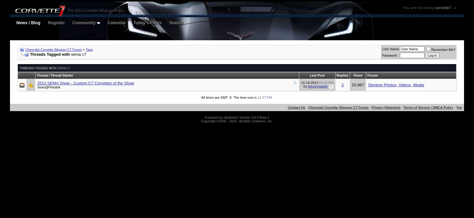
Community (86, 22)
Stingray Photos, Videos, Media (396, 85)
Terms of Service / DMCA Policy (428, 107)
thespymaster (318, 86)
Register (56, 22)
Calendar (117, 22)
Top (459, 107)
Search (176, 22)
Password (389, 55)
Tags (89, 49)
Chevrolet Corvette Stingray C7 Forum (53, 49)
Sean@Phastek (48, 87)
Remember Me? (441, 49)
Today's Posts (147, 22)
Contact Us (296, 107)
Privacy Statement (386, 107)
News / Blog (28, 22)
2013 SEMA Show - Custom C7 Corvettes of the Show (85, 83)
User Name (390, 49)
